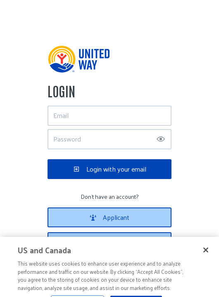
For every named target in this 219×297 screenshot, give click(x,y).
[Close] (206, 254)
